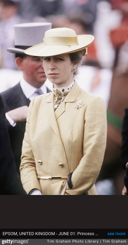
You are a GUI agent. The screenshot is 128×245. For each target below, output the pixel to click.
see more (117, 233)
